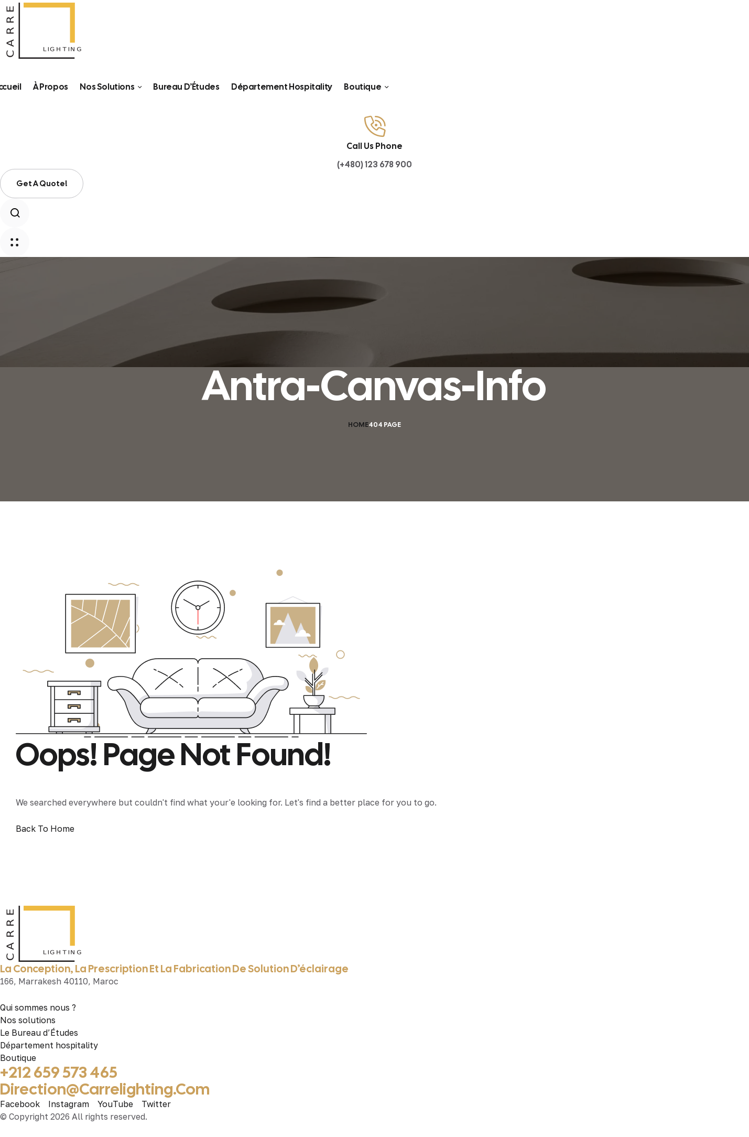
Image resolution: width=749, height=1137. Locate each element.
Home (358, 424)
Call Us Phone (374, 146)
